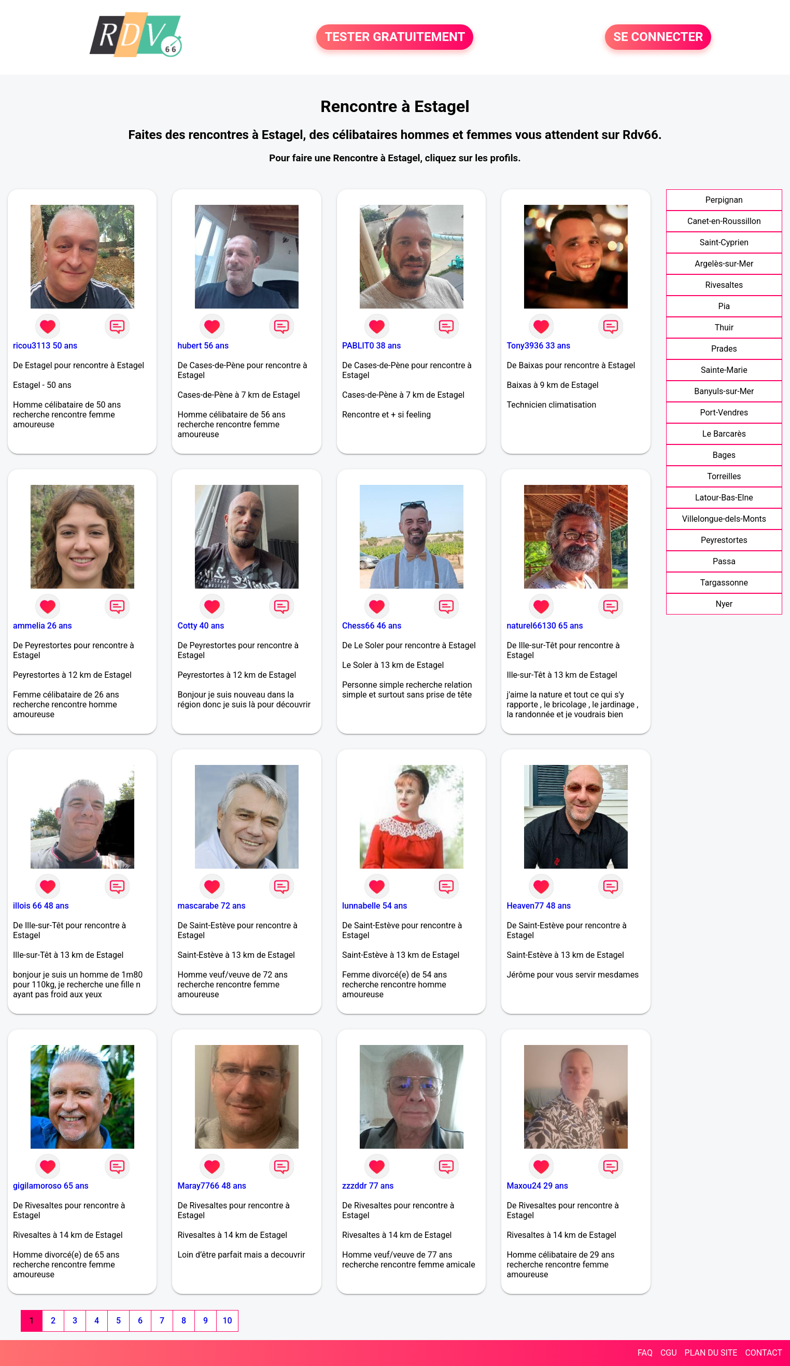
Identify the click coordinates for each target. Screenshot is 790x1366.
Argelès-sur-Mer (724, 264)
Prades (724, 349)
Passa (724, 561)
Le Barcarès (724, 434)
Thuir (724, 327)
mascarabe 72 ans (211, 906)
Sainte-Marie (724, 370)
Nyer (723, 604)
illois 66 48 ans (41, 906)
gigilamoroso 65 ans (51, 1186)
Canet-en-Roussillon (724, 221)
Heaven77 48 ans (538, 906)
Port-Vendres (724, 412)
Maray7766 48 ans (211, 1186)
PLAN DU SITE (711, 1353)
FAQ (645, 1353)
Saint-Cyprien (724, 242)
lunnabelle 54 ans (374, 906)
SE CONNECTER (658, 37)
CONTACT (763, 1353)
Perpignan (724, 200)
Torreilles (724, 476)
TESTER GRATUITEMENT (395, 37)
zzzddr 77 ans (368, 1186)
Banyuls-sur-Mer (724, 391)
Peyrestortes (724, 540)
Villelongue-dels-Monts (724, 519)
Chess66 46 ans (371, 626)
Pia (724, 306)
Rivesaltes (724, 285)
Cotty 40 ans (200, 626)
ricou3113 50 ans (45, 346)
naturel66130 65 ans (544, 626)
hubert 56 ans (203, 346)
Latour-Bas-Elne (724, 498)
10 (227, 1321)
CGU (668, 1353)
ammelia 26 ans (42, 626)
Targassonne (724, 583)
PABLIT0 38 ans (371, 346)
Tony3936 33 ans (538, 346)
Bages (724, 455)
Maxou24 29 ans (537, 1186)
